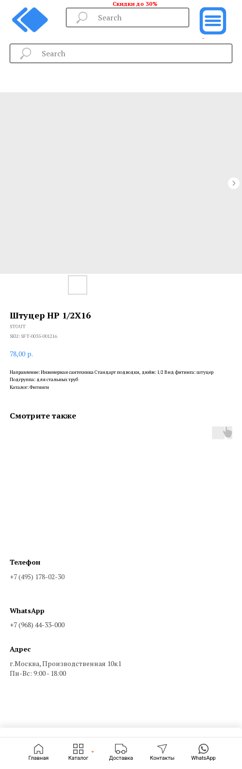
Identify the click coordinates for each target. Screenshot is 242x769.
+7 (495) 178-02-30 (37, 576)
